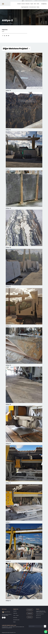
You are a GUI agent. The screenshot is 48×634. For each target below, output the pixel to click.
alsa (16, 632)
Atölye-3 (8, 483)
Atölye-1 (8, 522)
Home (3, 23)
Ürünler (38, 3)
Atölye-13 (8, 365)
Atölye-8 (8, 443)
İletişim (38, 7)
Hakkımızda (15, 613)
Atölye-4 (8, 326)
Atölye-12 (8, 90)
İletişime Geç (44, 3)
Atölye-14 (8, 208)
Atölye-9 (8, 130)
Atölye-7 (8, 169)
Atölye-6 (8, 287)
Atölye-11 (8, 600)
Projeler (31, 3)
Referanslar (27, 3)
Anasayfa (19, 3)
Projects (6, 23)
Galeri (35, 3)
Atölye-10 (8, 247)
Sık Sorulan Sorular (32, 7)
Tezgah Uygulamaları (25, 7)
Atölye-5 (8, 561)
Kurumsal (23, 3)
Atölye (8, 23)
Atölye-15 (8, 404)
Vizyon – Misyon (16, 615)
